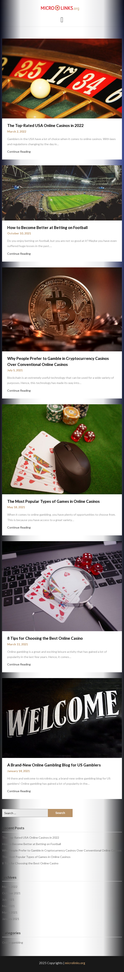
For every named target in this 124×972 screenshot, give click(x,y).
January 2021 (10, 919)
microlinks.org (75, 963)
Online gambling (12, 942)
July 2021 (8, 899)
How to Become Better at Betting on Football (47, 227)
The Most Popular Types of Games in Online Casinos (53, 501)
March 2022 (9, 886)
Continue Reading (19, 151)
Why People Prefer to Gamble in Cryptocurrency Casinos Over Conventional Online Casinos (62, 850)
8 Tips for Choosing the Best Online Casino (45, 638)
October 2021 (11, 893)
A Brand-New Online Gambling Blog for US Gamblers (54, 764)
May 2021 (8, 906)
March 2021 (9, 912)
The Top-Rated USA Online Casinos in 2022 (45, 125)
